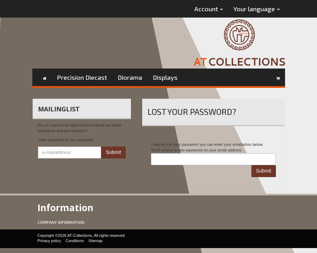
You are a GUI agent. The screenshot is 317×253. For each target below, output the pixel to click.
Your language (256, 9)
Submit (113, 152)
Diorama (130, 77)
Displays (165, 77)
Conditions (75, 241)
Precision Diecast (82, 77)
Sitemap (95, 241)
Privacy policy (49, 241)
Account (208, 9)
